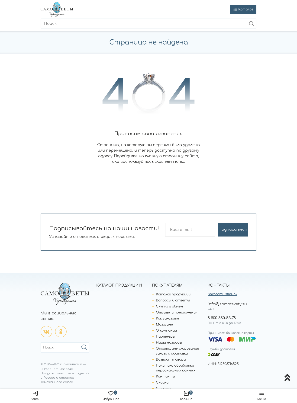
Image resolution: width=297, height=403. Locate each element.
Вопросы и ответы (173, 300)
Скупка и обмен (169, 306)
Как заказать (167, 318)
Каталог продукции (173, 294)
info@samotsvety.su (227, 304)
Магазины (165, 324)
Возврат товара (171, 359)
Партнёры (165, 336)
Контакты (165, 376)
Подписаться (233, 230)
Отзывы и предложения (176, 312)
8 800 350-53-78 (222, 318)
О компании (166, 330)
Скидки (162, 382)
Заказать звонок (222, 294)
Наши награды (169, 342)
